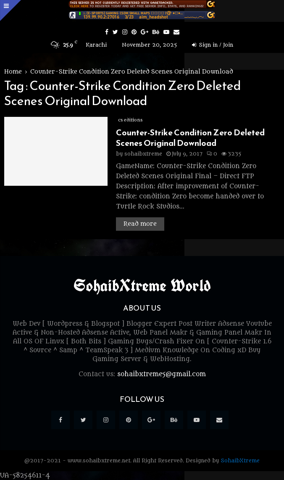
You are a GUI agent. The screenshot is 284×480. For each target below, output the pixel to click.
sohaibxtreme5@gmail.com (161, 374)
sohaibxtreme (143, 153)
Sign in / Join (212, 45)
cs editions (130, 120)
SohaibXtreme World (142, 285)
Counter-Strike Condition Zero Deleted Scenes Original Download (190, 137)
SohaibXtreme (240, 460)
